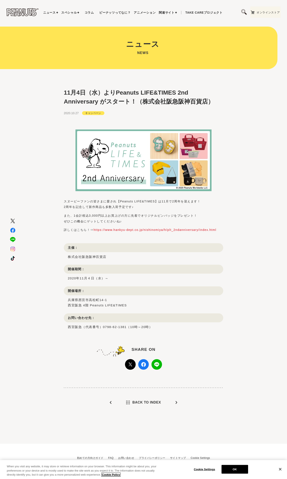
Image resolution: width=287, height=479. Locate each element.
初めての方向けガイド (90, 457)
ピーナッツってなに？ (115, 12)
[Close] (280, 470)
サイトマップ (178, 457)
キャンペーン (93, 121)
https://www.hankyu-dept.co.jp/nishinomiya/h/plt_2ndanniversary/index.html (155, 238)
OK (235, 469)
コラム (89, 12)
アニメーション (145, 12)
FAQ (111, 457)
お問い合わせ (126, 457)
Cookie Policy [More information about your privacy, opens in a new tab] (111, 475)
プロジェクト (204, 12)
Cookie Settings (200, 457)
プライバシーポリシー (152, 457)
